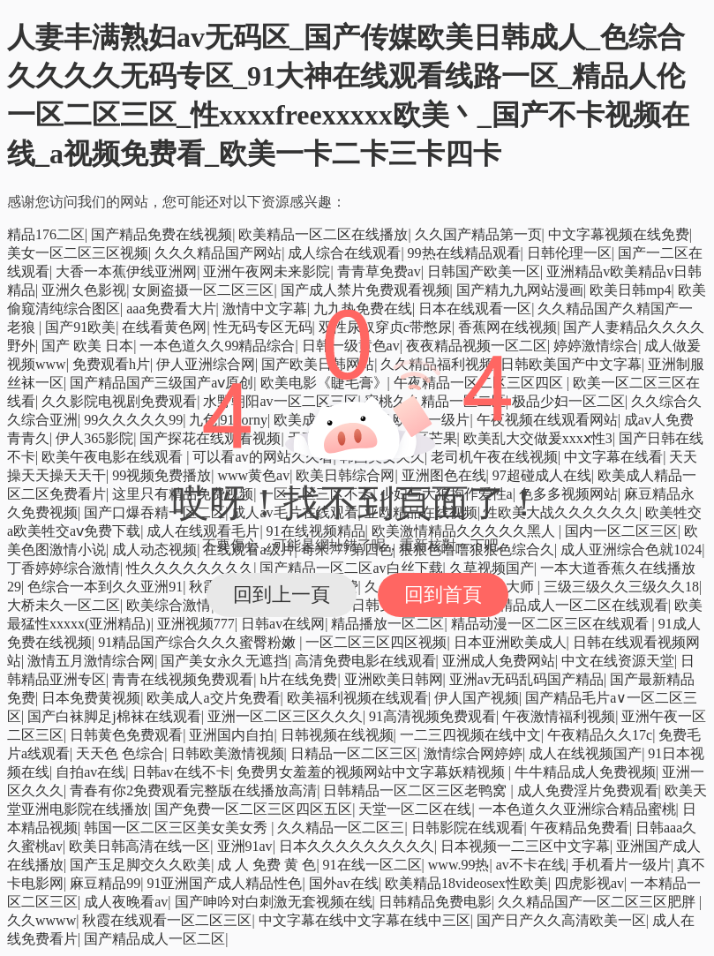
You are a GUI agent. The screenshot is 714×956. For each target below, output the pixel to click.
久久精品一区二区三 (340, 827)
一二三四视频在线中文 (470, 734)
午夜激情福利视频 (558, 716)
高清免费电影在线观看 (365, 660)
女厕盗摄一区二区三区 (203, 289)
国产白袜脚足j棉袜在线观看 (113, 716)
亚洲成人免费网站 (498, 660)
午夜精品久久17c (599, 734)
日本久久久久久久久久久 (356, 846)
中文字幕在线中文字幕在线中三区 (364, 920)
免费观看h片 (111, 364)
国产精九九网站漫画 (519, 289)
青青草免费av (379, 271)
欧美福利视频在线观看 (357, 697)
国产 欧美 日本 (87, 345)
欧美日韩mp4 (630, 289)
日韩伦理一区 (569, 252)
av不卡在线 (531, 864)
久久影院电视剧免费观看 (119, 401)
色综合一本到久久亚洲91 (105, 586)
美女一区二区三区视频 (77, 252)
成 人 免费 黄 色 (266, 864)
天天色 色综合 (120, 753)
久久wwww (41, 920)
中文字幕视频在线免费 (618, 234)
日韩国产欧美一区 (483, 271)
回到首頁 (443, 594)
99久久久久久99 (133, 419)
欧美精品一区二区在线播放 (323, 234)
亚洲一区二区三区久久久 (285, 716)
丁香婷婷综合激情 (63, 568)
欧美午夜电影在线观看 (113, 456)
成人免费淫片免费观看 (587, 790)
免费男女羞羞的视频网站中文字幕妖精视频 (372, 771)
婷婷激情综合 (595, 345)
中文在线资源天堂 (617, 660)
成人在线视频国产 (585, 753)
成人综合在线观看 (344, 252)
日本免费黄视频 (90, 697)
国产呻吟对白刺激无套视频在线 (273, 901)
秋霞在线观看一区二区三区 (167, 920)
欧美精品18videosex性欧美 (466, 883)
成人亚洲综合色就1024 (631, 549)
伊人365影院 (94, 438)
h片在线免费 (298, 679)
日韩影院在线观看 (467, 827)
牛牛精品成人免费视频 (585, 771)
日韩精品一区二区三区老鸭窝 (416, 790)
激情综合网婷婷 (473, 753)
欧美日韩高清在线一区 (139, 846)
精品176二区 (46, 234)
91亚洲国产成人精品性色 (224, 883)
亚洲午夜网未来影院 (266, 271)
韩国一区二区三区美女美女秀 (177, 827)
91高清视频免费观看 (432, 716)
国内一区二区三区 (621, 530)
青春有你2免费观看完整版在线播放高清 (193, 790)
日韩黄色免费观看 (126, 734)
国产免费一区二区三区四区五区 (253, 809)
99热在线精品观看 (464, 252)
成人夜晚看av (126, 901)
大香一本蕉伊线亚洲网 (126, 271)
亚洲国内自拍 (231, 734)
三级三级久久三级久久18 (621, 586)
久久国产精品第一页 (478, 234)
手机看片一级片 (621, 864)
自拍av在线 (90, 771)
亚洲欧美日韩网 (393, 679)
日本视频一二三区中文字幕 (525, 846)
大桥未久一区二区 (63, 605)
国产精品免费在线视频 (161, 234)
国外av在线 (344, 883)
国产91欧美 (80, 327)
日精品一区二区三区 (353, 753)
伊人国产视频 (476, 697)
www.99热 (459, 864)
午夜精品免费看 (579, 827)
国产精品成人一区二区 (154, 938)
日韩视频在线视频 (337, 734)
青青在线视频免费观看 (182, 679)
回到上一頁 (281, 594)
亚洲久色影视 (83, 289)
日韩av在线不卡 (181, 771)
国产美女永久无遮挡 (224, 660)
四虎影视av (589, 883)
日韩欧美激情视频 (227, 753)
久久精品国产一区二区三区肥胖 (598, 901)
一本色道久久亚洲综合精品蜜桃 (577, 809)
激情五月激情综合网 (90, 660)
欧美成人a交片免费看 (213, 697)
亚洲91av (245, 846)
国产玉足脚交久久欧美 (140, 864)
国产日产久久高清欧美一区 (561, 920)
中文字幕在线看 (613, 456)
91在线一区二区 (372, 864)
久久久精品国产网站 (218, 252)
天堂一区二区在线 (414, 809)
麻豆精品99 (105, 883)
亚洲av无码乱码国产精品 (526, 679)
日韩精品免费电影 (435, 901)
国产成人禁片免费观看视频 (365, 289)
